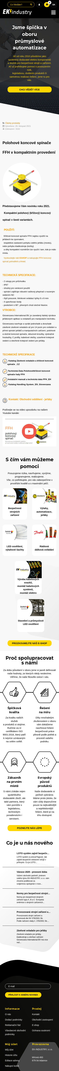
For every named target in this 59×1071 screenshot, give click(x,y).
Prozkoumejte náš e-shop (29, 643)
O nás (8, 1014)
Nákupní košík (12, 1066)
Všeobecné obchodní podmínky (15, 1032)
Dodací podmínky (13, 1019)
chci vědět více (29, 89)
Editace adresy (12, 1060)
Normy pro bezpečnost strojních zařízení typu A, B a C (34, 893)
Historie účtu (11, 1055)
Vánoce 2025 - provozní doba (32, 872)
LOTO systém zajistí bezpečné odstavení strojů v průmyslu (34, 853)
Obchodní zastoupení (42, 1019)
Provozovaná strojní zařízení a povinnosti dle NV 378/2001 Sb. (34, 912)
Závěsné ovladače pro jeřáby (32, 930)
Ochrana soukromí (41, 1030)
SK (53, 4)
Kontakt (35, 1014)
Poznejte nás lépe (29, 828)
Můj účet (9, 1049)
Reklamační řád (12, 1025)
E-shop (35, 1025)
